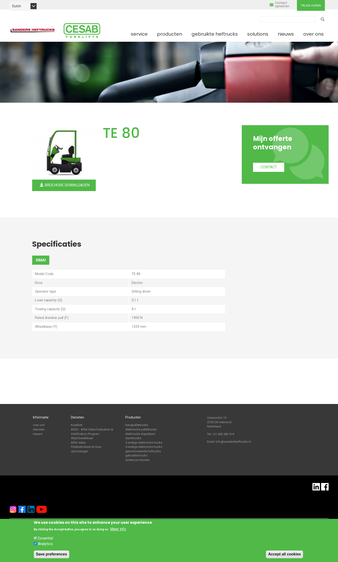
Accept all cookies (284, 554)
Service (139, 34)
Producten (169, 34)
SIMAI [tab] (41, 260)
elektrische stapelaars (140, 434)
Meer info (118, 529)
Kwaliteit (76, 425)
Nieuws (286, 34)
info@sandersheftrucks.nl (233, 441)
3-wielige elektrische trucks (143, 442)
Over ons (313, 34)
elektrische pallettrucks (141, 429)
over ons (39, 425)
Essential (45, 538)
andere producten (137, 460)
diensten (39, 429)
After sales (78, 442)
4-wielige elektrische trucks (143, 447)
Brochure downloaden (65, 185)
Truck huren (311, 5)
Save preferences (51, 554)
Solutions (257, 34)
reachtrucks (133, 438)
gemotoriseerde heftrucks (143, 451)
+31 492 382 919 (223, 434)
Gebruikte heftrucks (215, 34)
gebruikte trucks (136, 455)
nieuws (37, 434)
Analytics (45, 544)
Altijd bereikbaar (82, 438)
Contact (269, 167)
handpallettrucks (136, 425)
